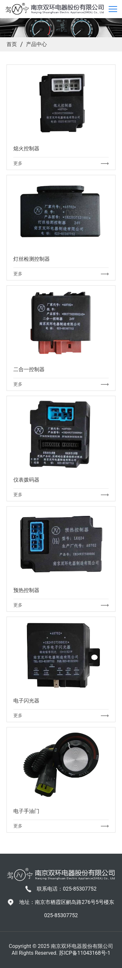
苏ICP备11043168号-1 (84, 953)
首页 (12, 44)
